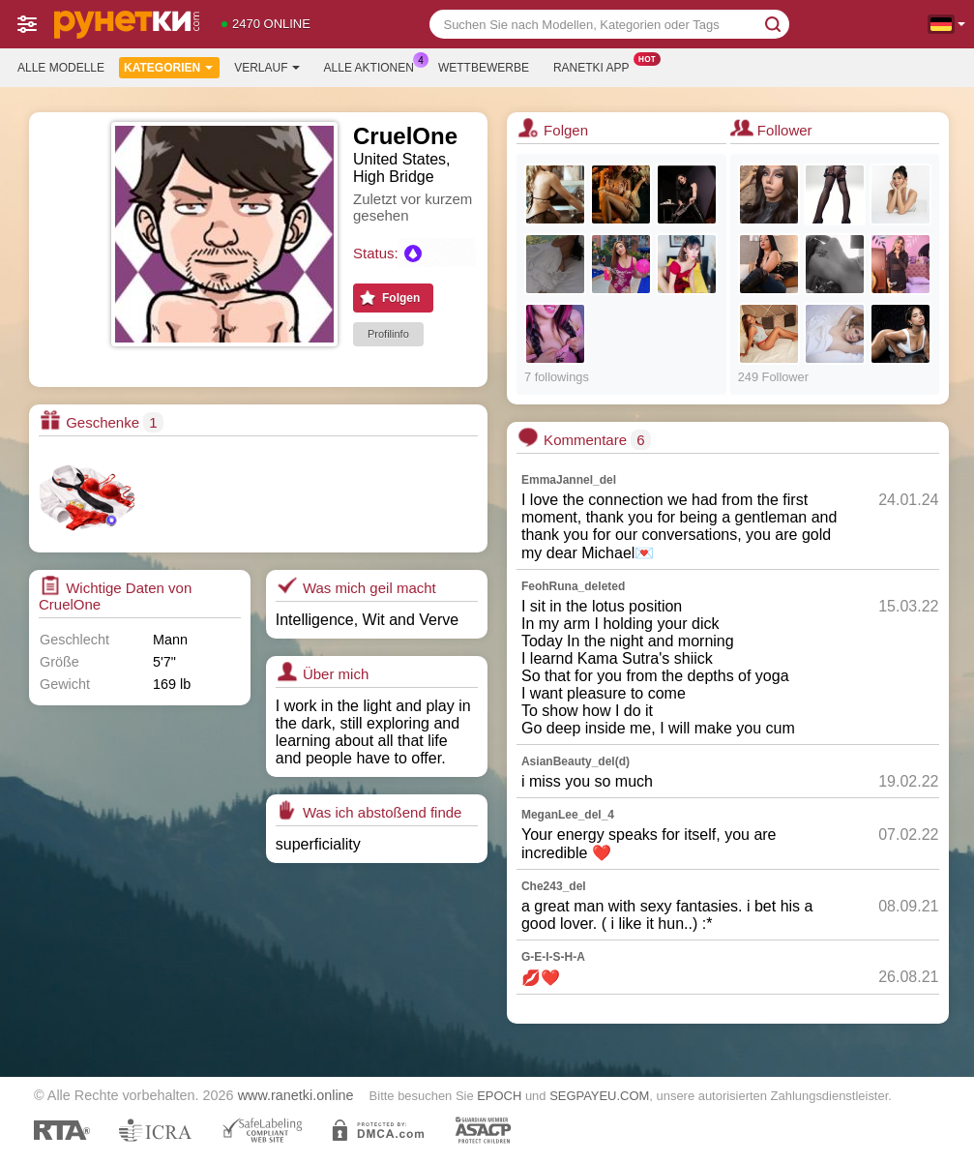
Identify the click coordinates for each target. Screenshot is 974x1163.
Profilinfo (388, 334)
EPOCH (499, 1095)
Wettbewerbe (483, 68)
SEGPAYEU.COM (599, 1095)
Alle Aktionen (374, 66)
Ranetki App (596, 66)
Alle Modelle (60, 68)
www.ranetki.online (296, 1095)
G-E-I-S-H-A (553, 957)
